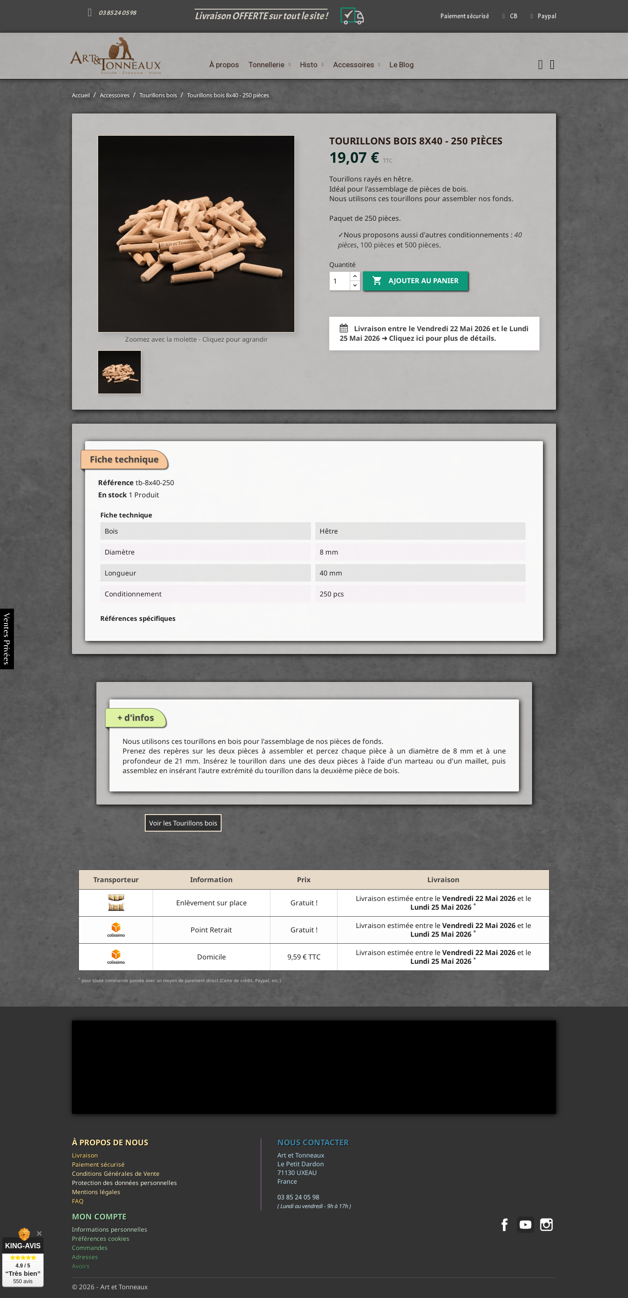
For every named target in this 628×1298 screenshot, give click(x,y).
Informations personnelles (109, 1229)
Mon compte (99, 1216)
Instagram (546, 1224)
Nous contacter (313, 1142)
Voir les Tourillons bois (183, 823)
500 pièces (422, 245)
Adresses (85, 1257)
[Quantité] (339, 281)
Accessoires (356, 64)
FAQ (78, 1201)
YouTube (525, 1224)
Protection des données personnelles (124, 1182)
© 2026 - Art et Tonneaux (110, 1286)
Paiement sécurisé (98, 1164)
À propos (224, 64)
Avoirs (81, 1266)
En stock (112, 494)
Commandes (90, 1247)
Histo (312, 64)
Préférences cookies (101, 1238)
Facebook (504, 1224)
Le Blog (401, 64)
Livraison (85, 1155)
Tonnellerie (269, 64)
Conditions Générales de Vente (116, 1173)
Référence (116, 482)
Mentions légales (96, 1192)
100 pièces (377, 245)
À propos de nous (110, 1142)
